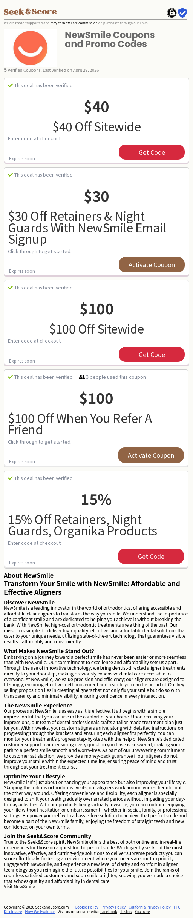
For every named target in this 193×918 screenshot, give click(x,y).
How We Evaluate (40, 911)
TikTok (126, 911)
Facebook (108, 911)
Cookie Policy (87, 907)
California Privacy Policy (150, 907)
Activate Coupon (152, 264)
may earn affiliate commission (73, 22)
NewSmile (24, 886)
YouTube (142, 911)
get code (152, 152)
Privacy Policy (113, 907)
